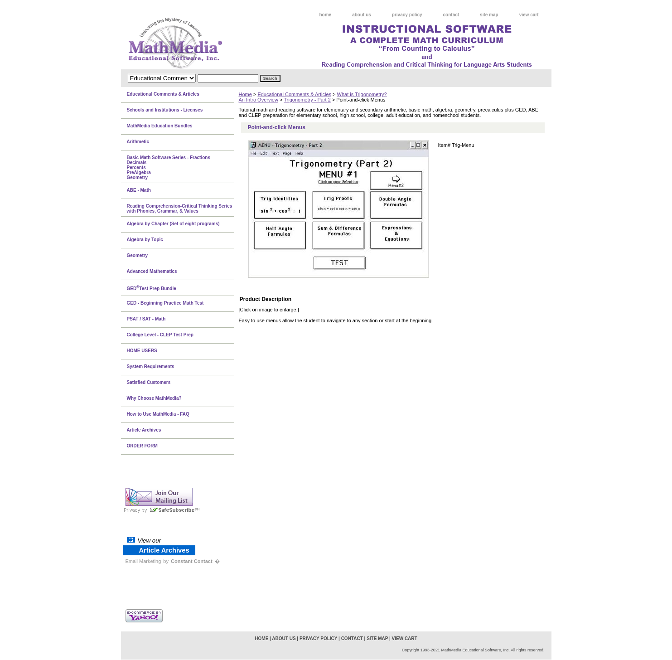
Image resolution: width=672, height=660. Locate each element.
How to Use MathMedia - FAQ (158, 414)
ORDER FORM (142, 445)
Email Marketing (143, 561)
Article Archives (144, 429)
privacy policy (407, 14)
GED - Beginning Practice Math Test (165, 303)
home (325, 14)
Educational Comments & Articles (294, 94)
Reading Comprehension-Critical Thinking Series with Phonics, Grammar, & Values (179, 209)
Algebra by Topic (145, 239)
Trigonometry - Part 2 (307, 99)
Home (245, 94)
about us (361, 14)
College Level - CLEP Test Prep (160, 334)
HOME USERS (142, 350)
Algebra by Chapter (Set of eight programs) (173, 223)
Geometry (137, 255)
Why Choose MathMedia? (154, 398)
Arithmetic (138, 141)
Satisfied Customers (149, 382)
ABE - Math (139, 190)
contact (451, 14)
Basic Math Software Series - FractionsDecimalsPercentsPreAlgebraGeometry (169, 167)
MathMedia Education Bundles (160, 125)
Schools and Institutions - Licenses (165, 109)
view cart (529, 14)
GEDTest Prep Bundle (151, 288)
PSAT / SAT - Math (146, 318)
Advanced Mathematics (152, 271)
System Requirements (150, 366)
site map (489, 14)
